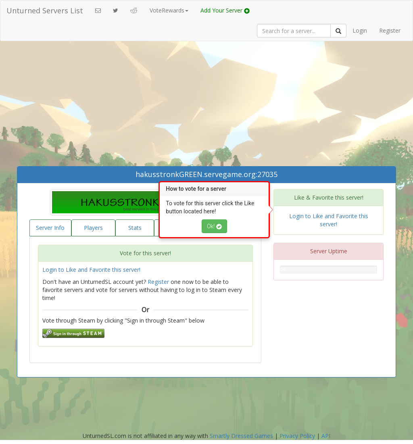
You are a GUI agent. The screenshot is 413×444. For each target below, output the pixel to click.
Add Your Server (225, 10)
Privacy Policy (297, 436)
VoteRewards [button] (169, 10)
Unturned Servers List (44, 10)
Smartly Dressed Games (241, 436)
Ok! (214, 226)
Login (360, 30)
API (325, 436)
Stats (135, 227)
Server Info (50, 227)
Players (93, 227)
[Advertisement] (206, 105)
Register (389, 30)
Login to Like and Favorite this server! (91, 269)
